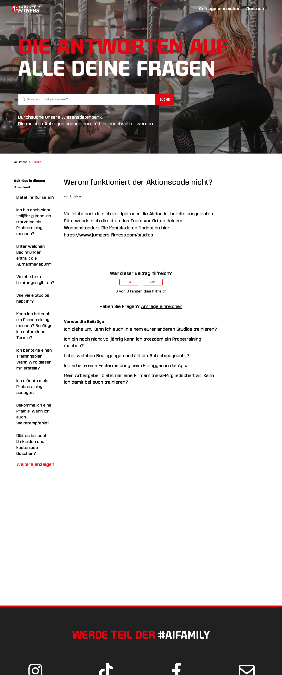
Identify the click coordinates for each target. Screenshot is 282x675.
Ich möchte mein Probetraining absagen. (32, 386)
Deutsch (257, 8)
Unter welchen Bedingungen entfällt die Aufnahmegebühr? (34, 255)
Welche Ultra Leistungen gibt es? (35, 279)
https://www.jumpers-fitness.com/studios (108, 235)
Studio (37, 162)
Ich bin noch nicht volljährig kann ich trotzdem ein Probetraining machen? (33, 222)
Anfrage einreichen (220, 8)
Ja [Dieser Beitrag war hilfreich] (129, 282)
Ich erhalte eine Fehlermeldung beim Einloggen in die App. (125, 365)
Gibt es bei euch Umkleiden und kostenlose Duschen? (31, 444)
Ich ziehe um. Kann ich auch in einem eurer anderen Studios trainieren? (140, 329)
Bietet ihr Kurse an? (35, 197)
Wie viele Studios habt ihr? (32, 298)
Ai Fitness (20, 162)
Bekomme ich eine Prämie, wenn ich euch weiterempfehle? (33, 414)
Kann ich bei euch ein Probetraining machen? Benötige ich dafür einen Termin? (34, 325)
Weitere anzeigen (35, 464)
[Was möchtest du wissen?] (96, 99)
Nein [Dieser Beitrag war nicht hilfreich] (153, 282)
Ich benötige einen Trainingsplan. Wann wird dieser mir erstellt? (34, 359)
